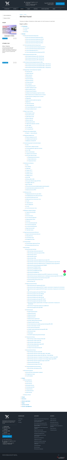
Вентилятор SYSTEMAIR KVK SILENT (35, 270)
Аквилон (28, 214)
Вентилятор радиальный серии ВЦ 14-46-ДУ (37, 300)
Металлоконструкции (28, 370)
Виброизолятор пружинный (33, 318)
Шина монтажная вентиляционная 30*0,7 (34, 42)
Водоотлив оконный (30, 228)
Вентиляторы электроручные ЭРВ (35, 368)
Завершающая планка (30, 219)
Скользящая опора (30, 237)
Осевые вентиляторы (30, 337)
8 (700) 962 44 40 (6, 428)
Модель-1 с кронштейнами (31, 133)
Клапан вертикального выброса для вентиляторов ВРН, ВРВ (40, 324)
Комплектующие (29, 309)
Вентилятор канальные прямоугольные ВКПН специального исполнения (43, 274)
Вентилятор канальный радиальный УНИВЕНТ (37, 265)
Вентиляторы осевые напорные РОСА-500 (36, 338)
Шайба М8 (28, 168)
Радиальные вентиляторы (31, 283)
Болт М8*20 (28, 166)
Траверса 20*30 (29, 173)
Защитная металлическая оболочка (31, 232)
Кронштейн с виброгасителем (32, 146)
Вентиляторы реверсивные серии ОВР (36, 344)
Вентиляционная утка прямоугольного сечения (36, 94)
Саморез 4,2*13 (29, 172)
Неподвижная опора (30, 239)
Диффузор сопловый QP (31, 140)
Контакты (36, 8)
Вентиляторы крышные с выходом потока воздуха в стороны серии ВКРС (43, 357)
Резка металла (29, 383)
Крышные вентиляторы (31, 350)
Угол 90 (27, 201)
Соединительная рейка (31, 212)
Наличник (28, 221)
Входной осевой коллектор (33, 322)
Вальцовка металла (30, 385)
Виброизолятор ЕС (32, 316)
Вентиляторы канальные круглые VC (35, 251)
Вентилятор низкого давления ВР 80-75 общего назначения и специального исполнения (46, 287)
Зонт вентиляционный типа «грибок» (33, 107)
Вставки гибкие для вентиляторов (35, 320)
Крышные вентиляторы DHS (34, 362)
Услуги (22, 8)
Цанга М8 (28, 177)
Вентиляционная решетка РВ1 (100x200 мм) (35, 59)
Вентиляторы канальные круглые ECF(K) (36, 252)
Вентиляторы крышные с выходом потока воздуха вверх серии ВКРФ (42, 358)
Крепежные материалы (29, 163)
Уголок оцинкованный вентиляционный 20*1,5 (35, 46)
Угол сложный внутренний (31, 222)
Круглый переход (29, 78)
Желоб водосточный (30, 113)
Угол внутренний (29, 129)
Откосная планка (29, 215)
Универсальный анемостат (31, 139)
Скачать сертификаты (27, 406)
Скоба (27, 144)
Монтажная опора (31, 331)
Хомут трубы (28, 125)
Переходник (30, 332)
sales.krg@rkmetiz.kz (8, 439)
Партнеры (26, 31)
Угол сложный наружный (31, 217)
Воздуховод (28, 98)
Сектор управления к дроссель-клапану (34, 148)
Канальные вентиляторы (31, 249)
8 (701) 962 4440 (49, 3)
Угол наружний (29, 127)
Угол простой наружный (31, 224)
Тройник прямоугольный (31, 87)
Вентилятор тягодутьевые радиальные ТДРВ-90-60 (38, 305)
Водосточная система (28, 111)
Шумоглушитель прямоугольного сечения (34, 96)
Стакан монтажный (30, 103)
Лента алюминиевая (30, 151)
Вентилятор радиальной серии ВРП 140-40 (36, 299)
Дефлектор (28, 101)
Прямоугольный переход (31, 91)
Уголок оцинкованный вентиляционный (32, 45)
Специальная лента (32, 160)
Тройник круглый (29, 73)
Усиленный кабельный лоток (32, 197)
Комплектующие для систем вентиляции (32, 143)
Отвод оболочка (29, 235)
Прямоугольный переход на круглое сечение (35, 92)
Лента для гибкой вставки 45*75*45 (33, 180)
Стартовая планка (29, 230)
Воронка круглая (29, 120)
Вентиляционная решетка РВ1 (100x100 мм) (35, 56)
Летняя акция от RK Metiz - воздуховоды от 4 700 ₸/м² (9, 36)
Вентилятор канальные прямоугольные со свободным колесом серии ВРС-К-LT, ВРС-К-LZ (46, 276)
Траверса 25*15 (29, 175)
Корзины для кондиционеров (30, 131)
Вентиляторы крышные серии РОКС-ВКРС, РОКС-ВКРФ (39, 353)
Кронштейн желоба (30, 114)
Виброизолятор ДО (32, 315)
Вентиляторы (26, 247)
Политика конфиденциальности (7, 455)
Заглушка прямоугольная (31, 108)
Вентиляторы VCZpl (32, 258)
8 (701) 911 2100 (6, 434)
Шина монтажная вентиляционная (31, 35)
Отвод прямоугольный (30, 85)
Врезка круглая (29, 75)
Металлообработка (7, 15)
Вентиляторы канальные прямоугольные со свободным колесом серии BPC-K (44, 263)
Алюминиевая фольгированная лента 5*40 (35, 188)
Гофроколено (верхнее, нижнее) (32, 123)
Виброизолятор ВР (32, 313)
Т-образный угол (29, 202)
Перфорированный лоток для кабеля (33, 193)
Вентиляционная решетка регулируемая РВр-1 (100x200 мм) (38, 67)
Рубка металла (29, 392)
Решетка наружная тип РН (31, 137)
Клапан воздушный (30, 105)
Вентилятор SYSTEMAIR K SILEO (34, 267)
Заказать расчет (60, 3)
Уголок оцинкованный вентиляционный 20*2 (35, 48)
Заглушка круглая (29, 82)
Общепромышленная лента (33, 157)
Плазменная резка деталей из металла (56, 426)
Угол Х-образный (29, 204)
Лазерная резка (29, 388)
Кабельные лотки (27, 192)
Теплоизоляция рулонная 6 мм (32, 245)
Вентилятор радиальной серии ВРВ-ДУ (36, 293)
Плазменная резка (30, 390)
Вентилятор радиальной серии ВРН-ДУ (36, 297)
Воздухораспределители (29, 135)
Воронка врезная (29, 118)
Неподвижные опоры (30, 374)
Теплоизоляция (27, 241)
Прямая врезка (29, 76)
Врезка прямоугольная (30, 89)
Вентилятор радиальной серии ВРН (35, 295)
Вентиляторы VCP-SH (32, 254)
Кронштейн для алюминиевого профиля (34, 372)
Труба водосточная (30, 116)
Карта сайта (15, 455)
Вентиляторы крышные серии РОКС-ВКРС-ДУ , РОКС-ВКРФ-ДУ (40, 355)
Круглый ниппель (29, 80)
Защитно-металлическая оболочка (33, 234)
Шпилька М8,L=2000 (30, 179)
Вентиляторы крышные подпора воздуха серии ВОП (38, 360)
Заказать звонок (51, 4)
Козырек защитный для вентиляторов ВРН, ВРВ (37, 329)
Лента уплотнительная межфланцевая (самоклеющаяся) (37, 186)
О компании (6, 8)
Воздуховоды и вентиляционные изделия (32, 69)
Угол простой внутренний (31, 226)
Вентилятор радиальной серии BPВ (35, 307)
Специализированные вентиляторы (33, 366)
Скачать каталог (25, 404)
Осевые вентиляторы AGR (33, 345)
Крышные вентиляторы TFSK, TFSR (35, 364)
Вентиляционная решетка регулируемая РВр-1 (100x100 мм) (38, 63)
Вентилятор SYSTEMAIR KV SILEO (34, 268)
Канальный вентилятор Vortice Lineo (35, 279)
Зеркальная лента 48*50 (31, 189)
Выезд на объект (7, 18)
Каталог (14, 8)
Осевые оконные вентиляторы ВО (35, 347)
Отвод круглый (29, 71)
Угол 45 (27, 206)
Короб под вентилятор (32, 311)
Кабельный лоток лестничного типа (33, 199)
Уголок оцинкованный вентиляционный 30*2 (35, 52)
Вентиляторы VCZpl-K (32, 256)
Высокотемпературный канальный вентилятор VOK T (39, 277)
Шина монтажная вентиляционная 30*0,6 (34, 41)
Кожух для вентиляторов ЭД (33, 327)
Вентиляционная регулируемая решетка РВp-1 (33, 62)
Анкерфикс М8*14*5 (30, 182)
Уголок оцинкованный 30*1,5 (32, 50)
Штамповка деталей (30, 387)
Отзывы (25, 29)
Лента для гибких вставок (31, 155)
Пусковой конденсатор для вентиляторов (36, 334)
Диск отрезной (29, 184)
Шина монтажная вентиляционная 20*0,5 (34, 37)
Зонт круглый (29, 84)
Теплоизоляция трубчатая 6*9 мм (33, 243)
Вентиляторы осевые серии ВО (34, 342)
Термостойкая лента (32, 159)
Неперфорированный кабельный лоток (34, 195)
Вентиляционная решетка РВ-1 (30, 54)
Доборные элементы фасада (30, 210)
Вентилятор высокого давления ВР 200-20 (36, 285)
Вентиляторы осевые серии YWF (34, 340)
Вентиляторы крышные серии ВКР (35, 351)
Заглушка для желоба (30, 121)
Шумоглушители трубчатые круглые (33, 100)
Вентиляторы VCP (31, 281)
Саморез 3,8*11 (29, 170)
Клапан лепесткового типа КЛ (34, 325)
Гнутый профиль (29, 375)
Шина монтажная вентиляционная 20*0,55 (35, 39)
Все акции (5, 38)
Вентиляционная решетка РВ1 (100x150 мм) (35, 58)
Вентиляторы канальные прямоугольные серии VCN (38, 260)
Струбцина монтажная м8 (31, 153)
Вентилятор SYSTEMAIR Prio (33, 272)
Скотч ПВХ (28, 150)
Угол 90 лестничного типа (31, 208)
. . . (59, 8)
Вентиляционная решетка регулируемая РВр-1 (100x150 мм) (38, 65)
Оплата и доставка (45, 8)
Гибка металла (29, 381)
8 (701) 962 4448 (6, 431)
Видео (54, 8)
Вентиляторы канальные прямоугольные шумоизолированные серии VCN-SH (44, 261)
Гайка (27, 164)
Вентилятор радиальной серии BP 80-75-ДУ (37, 292)
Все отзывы (5, 62)
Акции (28, 8)
